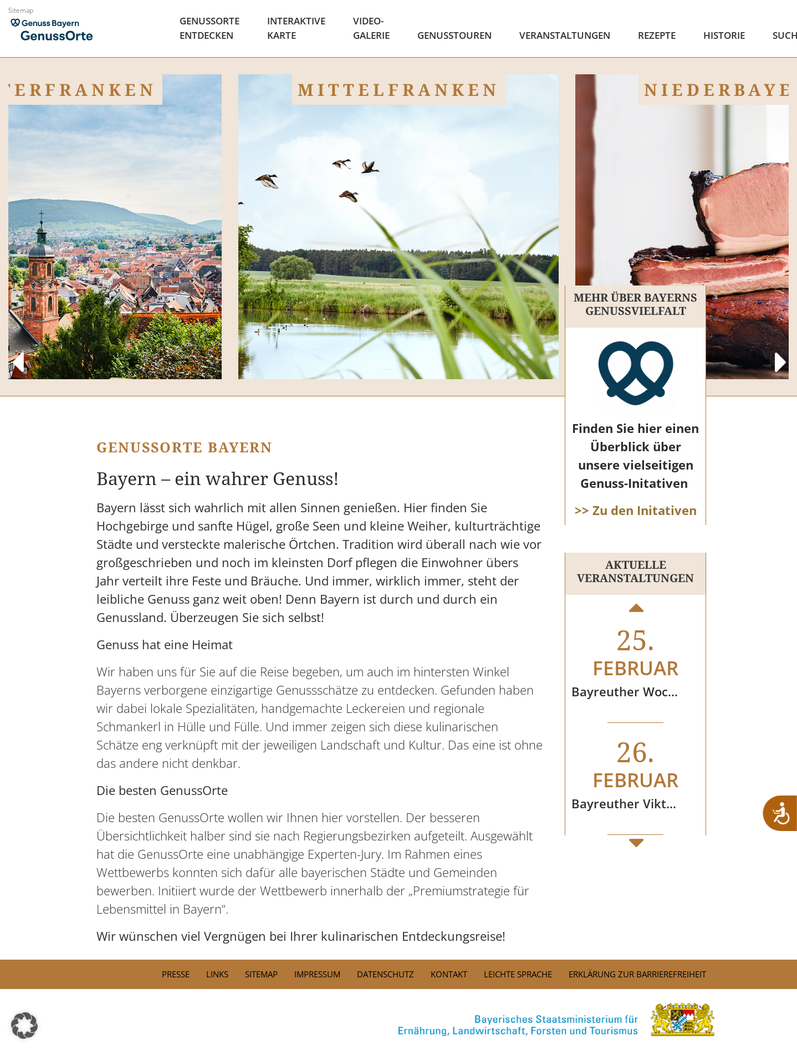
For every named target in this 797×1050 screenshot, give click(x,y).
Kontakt (449, 974)
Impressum (317, 974)
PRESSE (176, 974)
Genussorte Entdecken (209, 28)
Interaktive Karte (296, 28)
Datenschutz (385, 974)
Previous (16, 351)
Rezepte (657, 35)
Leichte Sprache (518, 974)
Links (217, 974)
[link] (398, 1019)
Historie (724, 35)
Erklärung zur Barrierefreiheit (637, 974)
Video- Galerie (371, 28)
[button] (24, 1025)
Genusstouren (454, 35)
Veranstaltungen (564, 35)
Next (780, 351)
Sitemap (20, 10)
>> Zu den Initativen (636, 510)
